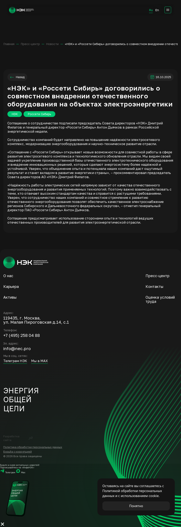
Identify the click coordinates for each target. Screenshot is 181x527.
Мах (20, 472)
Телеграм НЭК (15, 361)
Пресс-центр (157, 275)
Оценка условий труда (160, 299)
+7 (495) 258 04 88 (21, 335)
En (157, 10)
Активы (10, 297)
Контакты (154, 286)
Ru (151, 10)
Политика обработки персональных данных (32, 447)
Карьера (11, 286)
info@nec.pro (17, 348)
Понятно (136, 506)
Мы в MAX (39, 361)
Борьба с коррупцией (17, 451)
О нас (8, 275)
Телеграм (8, 472)
